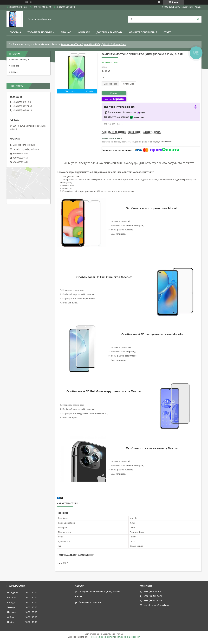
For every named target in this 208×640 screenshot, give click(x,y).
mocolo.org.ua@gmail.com (26, 149)
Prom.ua (119, 634)
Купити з (114, 99)
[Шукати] (198, 19)
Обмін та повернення (143, 32)
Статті (167, 32)
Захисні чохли (42, 44)
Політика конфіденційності (127, 637)
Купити (113, 93)
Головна (15, 32)
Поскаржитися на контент (102, 637)
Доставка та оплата (110, 32)
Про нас (66, 32)
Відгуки (14, 72)
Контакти (84, 32)
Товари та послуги (39, 32)
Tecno (55, 44)
